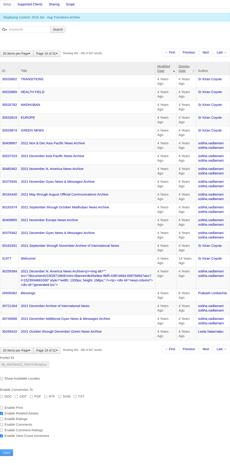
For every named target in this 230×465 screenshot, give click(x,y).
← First (170, 52)
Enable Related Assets (19, 413)
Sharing (54, 4)
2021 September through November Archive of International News (70, 245)
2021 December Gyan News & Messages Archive (58, 233)
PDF (35, 396)
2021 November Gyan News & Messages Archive (58, 181)
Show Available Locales (20, 378)
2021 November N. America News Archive (52, 169)
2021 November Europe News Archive (49, 220)
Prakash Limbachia (212, 293)
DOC (6, 396)
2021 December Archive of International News (55, 306)
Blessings (28, 293)
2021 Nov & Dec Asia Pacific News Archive (53, 143)
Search (58, 29)
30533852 (9, 79)
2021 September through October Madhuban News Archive (65, 207)
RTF (49, 396)
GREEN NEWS (32, 130)
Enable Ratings (13, 419)
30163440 (9, 194)
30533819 (9, 117)
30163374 (9, 207)
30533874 (9, 130)
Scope (70, 4)
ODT (21, 396)
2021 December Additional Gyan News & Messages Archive (65, 318)
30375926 (9, 181)
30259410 (9, 331)
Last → (222, 52)
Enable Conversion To (16, 390)
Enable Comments (16, 424)
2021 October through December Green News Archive (61, 331)
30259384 (9, 271)
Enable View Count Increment (24, 436)
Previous (189, 52)
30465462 (9, 169)
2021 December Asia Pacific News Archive (52, 156)
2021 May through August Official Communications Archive (64, 194)
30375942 (9, 233)
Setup (7, 4)
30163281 (9, 245)
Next (206, 52)
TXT (79, 396)
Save (6, 452)
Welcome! (28, 258)
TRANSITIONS (32, 79)
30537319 (9, 156)
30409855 (9, 220)
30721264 (9, 306)
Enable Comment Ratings (21, 430)
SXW (64, 396)
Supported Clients (30, 4)
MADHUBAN (30, 105)
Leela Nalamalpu (210, 331)
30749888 (9, 318)
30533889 (9, 92)
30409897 (9, 143)
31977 (6, 258)
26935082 (9, 293)
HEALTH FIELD (32, 92)
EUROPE (28, 117)
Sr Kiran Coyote (210, 79)
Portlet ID (7, 358)
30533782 (9, 105)
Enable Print (11, 407)
